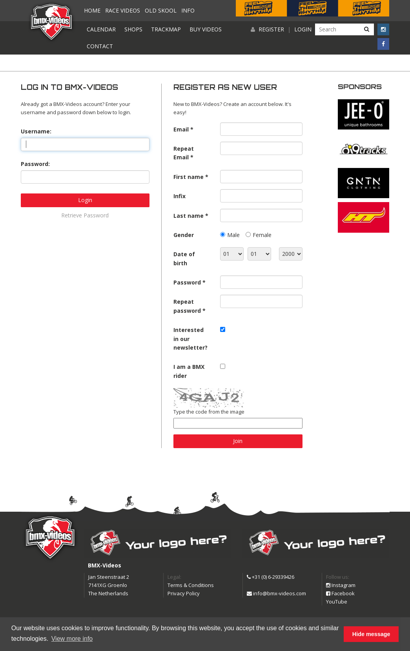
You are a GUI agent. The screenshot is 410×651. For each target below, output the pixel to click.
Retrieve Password (85, 215)
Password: (35, 164)
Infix (179, 196)
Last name (188, 215)
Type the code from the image (208, 411)
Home (92, 10)
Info (188, 10)
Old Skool (161, 10)
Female (262, 235)
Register (271, 29)
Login (303, 29)
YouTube (336, 601)
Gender (183, 235)
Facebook (340, 593)
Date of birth (184, 258)
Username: (36, 131)
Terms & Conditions (191, 585)
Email (181, 129)
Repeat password (187, 306)
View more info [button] (72, 638)
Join (237, 441)
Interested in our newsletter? (190, 338)
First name (188, 177)
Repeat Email (183, 153)
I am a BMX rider (188, 371)
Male (233, 235)
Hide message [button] (371, 634)
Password (187, 282)
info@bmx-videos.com (276, 593)
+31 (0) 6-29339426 (270, 576)
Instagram (340, 585)
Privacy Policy (184, 593)
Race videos (122, 10)
